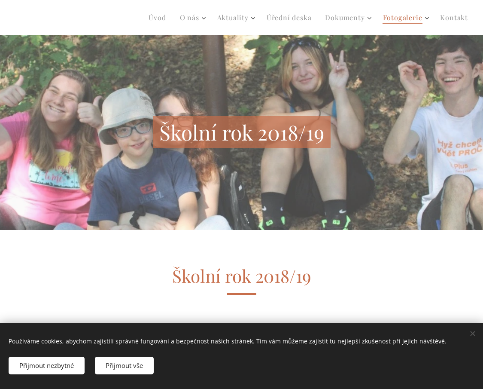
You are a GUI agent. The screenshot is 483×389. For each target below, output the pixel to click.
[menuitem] (159, 17)
